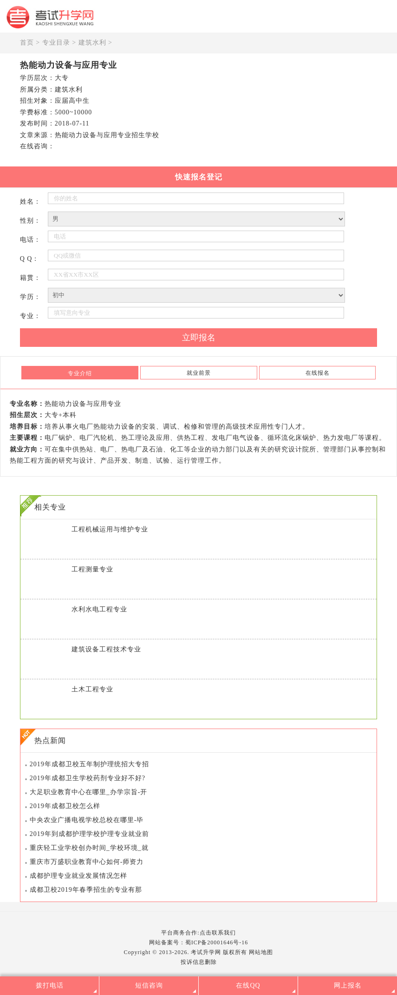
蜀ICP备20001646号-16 (216, 942)
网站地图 (261, 952)
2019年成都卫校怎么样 (65, 806)
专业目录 (56, 42)
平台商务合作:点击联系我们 (198, 932)
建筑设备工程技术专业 (106, 649)
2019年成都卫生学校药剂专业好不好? (87, 778)
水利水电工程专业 (99, 609)
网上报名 (348, 985)
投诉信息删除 (199, 962)
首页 (27, 42)
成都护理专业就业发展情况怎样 (78, 875)
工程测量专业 (92, 569)
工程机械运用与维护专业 (110, 529)
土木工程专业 (92, 689)
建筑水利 (92, 42)
